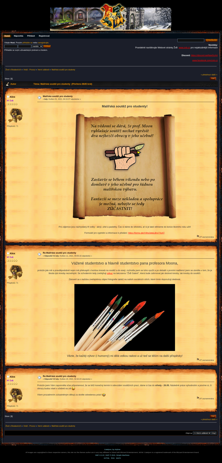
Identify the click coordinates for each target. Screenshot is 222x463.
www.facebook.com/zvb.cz (205, 60)
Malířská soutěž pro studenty (58, 96)
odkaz (110, 273)
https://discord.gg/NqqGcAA (204, 55)
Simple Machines (122, 455)
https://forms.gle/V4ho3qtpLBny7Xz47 (146, 233)
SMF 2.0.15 (99, 455)
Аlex (12, 96)
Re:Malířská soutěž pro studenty (59, 253)
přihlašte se (27, 43)
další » (214, 75)
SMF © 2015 (110, 455)
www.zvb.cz (184, 47)
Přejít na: (189, 433)
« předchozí (206, 75)
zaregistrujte (43, 43)
